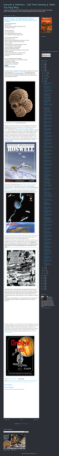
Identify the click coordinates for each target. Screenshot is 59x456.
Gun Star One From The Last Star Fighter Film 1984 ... (47, 115)
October (45, 75)
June (44, 81)
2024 (43, 66)
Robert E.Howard (13, 381)
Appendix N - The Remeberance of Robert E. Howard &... (47, 193)
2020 (43, 275)
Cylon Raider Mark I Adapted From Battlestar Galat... (46, 108)
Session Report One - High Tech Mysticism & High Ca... (47, 200)
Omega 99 (29, 380)
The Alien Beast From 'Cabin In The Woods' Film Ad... (47, 112)
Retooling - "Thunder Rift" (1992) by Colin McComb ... (47, 83)
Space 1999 (19, 381)
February (45, 271)
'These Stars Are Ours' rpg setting (27, 184)
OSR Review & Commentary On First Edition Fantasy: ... (47, 246)
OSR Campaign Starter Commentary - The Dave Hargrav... (47, 243)
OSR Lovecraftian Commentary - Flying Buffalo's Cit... (47, 257)
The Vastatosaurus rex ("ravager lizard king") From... (47, 164)
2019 (43, 277)
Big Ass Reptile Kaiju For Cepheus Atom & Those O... (47, 229)
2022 (43, 69)
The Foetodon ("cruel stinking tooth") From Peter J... (47, 161)
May (44, 267)
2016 (43, 281)
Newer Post (7, 419)
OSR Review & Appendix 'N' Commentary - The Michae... (47, 222)
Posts (43, 54)
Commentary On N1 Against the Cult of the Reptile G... (47, 150)
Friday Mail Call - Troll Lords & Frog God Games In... (47, 253)
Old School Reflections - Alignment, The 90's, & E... (47, 196)
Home (21, 419)
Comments (44, 56)
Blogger (35, 453)
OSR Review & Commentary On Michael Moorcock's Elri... (47, 204)
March (44, 270)
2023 (43, 67)
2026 (43, 62)
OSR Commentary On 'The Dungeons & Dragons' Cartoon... (47, 98)
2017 (43, 280)
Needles (49, 296)
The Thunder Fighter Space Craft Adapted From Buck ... (47, 133)
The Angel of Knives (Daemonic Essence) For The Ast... (47, 239)
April (44, 268)
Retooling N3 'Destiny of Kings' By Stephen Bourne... (47, 143)
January (45, 273)
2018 (43, 278)
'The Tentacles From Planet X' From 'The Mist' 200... (47, 171)
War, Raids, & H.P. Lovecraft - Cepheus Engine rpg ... (47, 208)
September (45, 76)
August (44, 78)
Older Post (36, 419)
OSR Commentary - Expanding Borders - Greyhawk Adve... (47, 218)
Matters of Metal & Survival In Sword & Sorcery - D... (47, 232)
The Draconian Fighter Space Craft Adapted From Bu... (47, 140)
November (45, 73)
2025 (43, 64)
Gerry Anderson (18, 380)
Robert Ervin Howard (10, 66)
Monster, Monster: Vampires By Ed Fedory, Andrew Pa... (47, 250)
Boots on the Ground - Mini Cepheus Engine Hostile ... (47, 215)
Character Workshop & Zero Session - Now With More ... (47, 211)
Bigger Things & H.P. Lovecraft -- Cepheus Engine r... (47, 260)
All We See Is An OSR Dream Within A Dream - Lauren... (47, 91)
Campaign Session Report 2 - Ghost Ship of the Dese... (47, 154)
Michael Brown (24, 380)
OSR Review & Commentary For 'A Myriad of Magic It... (47, 178)
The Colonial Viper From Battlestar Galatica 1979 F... (47, 126)
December (45, 72)
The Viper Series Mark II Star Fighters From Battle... (47, 122)
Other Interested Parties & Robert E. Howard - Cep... (47, 119)
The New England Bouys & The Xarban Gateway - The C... (47, 87)
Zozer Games (32, 381)
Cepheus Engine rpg (11, 380)
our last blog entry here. (18, 72)
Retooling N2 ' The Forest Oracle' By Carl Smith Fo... (47, 147)
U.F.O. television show (25, 381)
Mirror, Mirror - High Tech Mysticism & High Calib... (47, 225)
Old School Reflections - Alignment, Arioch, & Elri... (47, 186)
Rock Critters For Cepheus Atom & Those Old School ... (47, 182)
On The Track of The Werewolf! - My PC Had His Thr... (47, 168)
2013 (43, 286)
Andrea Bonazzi (12, 122)
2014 (43, 284)
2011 (43, 289)
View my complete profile (45, 307)
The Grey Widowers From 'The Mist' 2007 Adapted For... (47, 175)
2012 (43, 288)
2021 (43, 70)
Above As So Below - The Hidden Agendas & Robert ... (47, 189)
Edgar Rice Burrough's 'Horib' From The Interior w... (47, 101)
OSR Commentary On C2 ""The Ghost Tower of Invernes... (47, 136)
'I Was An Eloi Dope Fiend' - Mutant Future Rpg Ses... (47, 157)
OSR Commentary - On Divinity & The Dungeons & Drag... (47, 94)
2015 (43, 283)
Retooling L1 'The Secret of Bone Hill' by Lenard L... (47, 105)
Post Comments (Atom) (24, 423)
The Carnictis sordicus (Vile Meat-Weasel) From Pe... (47, 129)
